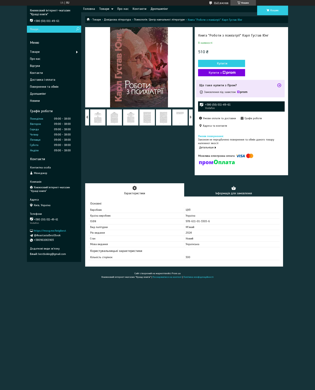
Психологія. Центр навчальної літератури (159, 19)
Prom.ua (176, 273)
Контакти (139, 9)
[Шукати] (77, 29)
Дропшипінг (159, 9)
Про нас (123, 9)
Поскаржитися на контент (167, 277)
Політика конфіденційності (198, 277)
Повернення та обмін (44, 87)
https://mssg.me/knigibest (50, 230)
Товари (104, 9)
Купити (220, 63)
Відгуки (35, 66)
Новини (35, 101)
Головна (89, 9)
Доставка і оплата (42, 79)
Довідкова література (117, 19)
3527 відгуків (221, 2)
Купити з (219, 73)
